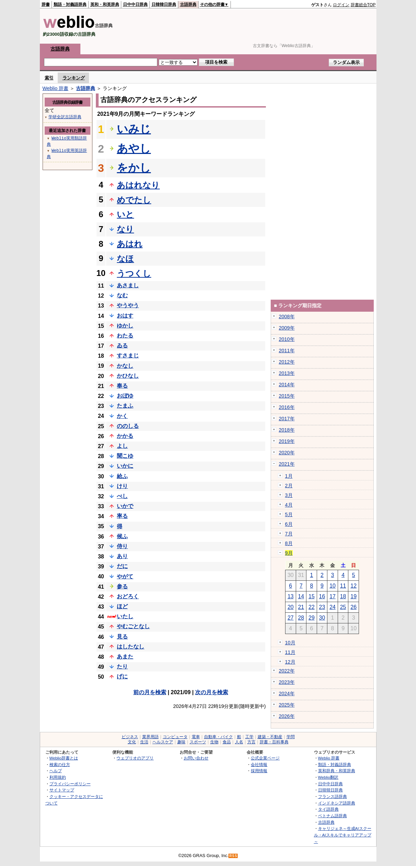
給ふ (122, 476)
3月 (289, 495)
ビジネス (130, 737)
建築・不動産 (270, 737)
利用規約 (57, 777)
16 (322, 596)
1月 (289, 476)
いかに (125, 466)
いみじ (134, 129)
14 (301, 596)
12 (353, 586)
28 (301, 618)
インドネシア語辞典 (336, 803)
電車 (196, 737)
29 (311, 618)
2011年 (287, 350)
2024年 (287, 693)
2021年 (287, 464)
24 (332, 607)
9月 (289, 553)
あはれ (130, 243)
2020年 (287, 452)
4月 (289, 505)
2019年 (287, 441)
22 (311, 607)
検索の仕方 (59, 764)
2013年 (287, 373)
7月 (289, 533)
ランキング (74, 77)
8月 (289, 543)
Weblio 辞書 (56, 88)
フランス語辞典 (332, 796)
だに (122, 566)
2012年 (287, 362)
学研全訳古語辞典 (64, 117)
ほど (122, 606)
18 (343, 596)
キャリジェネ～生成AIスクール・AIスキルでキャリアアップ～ (342, 834)
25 (343, 607)
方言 (251, 742)
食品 (227, 742)
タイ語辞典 (328, 809)
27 (291, 618)
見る (122, 637)
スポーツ (198, 742)
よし (122, 446)
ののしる (128, 426)
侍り (122, 546)
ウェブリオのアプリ (135, 758)
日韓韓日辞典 (163, 4)
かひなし (128, 376)
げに (122, 676)
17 (332, 596)
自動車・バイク (218, 737)
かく (122, 416)
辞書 (46, 4)
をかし (134, 168)
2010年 (287, 339)
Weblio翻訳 (328, 777)
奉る (122, 386)
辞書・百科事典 (274, 742)
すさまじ (128, 355)
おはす (125, 316)
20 (291, 607)
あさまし (128, 285)
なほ (125, 258)
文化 (132, 742)
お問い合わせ (196, 758)
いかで (125, 506)
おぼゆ (125, 396)
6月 (289, 524)
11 (343, 586)
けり (122, 486)
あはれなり (138, 185)
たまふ (125, 406)
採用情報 (259, 770)
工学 (249, 737)
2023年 (287, 682)
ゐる (122, 345)
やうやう (128, 305)
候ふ (122, 536)
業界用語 (150, 737)
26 (353, 607)
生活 (144, 742)
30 (322, 618)
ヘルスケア (163, 742)
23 (322, 607)
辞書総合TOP (363, 4)
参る (122, 586)
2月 (289, 485)
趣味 (181, 742)
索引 (49, 77)
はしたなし (130, 647)
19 (353, 596)
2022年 (287, 671)
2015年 (287, 396)
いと (125, 214)
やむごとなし (133, 626)
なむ (122, 295)
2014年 (287, 384)
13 (291, 596)
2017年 (287, 418)
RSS (233, 856)
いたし (125, 616)
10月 (290, 642)
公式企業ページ (265, 758)
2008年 (287, 316)
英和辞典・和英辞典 (336, 770)
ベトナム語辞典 (332, 815)
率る (122, 516)
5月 (289, 514)
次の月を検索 (211, 692)
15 (311, 596)
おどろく (128, 596)
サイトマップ (61, 790)
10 (332, 586)
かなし (125, 366)
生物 (214, 742)
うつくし (134, 273)
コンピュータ (175, 737)
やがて (125, 576)
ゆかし (125, 326)
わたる (125, 335)
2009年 (287, 328)
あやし (134, 148)
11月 (290, 652)
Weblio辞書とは (63, 758)
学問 (290, 737)
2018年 (287, 430)
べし (122, 496)
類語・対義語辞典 (70, 4)
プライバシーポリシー (70, 783)
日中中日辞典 (135, 4)
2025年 (287, 705)
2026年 (287, 716)
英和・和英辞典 (104, 4)
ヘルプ (55, 770)
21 (301, 607)
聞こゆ (125, 456)
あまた (125, 656)
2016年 (287, 407)
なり (125, 229)
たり (122, 666)
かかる (125, 436)
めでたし (134, 199)
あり (122, 556)
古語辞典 (188, 4)
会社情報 (259, 764)
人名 (239, 742)
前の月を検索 (149, 692)
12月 (290, 662)
